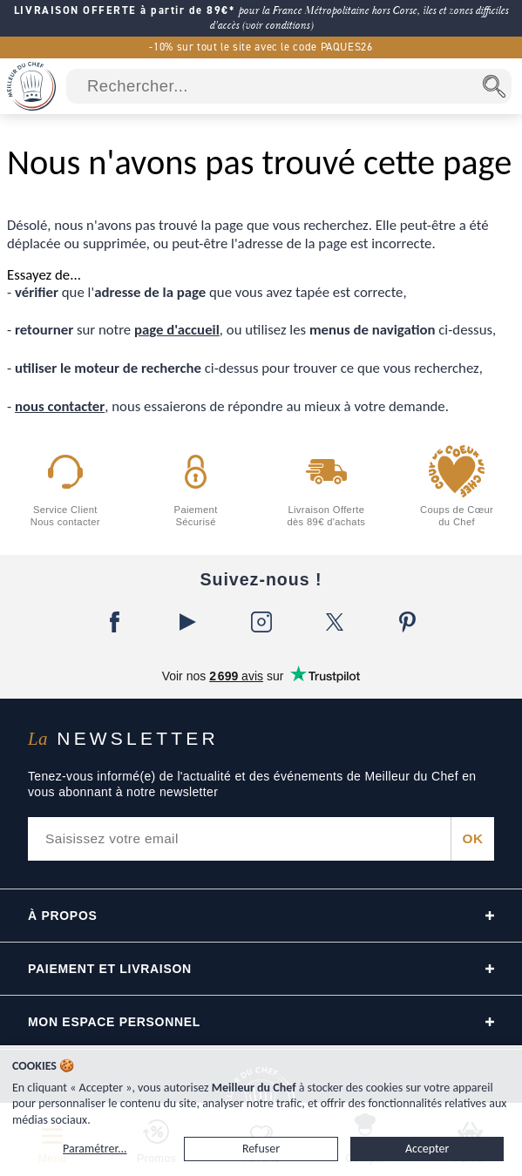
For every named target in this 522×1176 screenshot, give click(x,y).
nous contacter (60, 406)
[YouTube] (188, 622)
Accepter (427, 1148)
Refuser (261, 1148)
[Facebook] (115, 622)
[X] (334, 622)
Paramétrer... (94, 1148)
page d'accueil (177, 330)
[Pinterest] (407, 622)
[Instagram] (261, 622)
